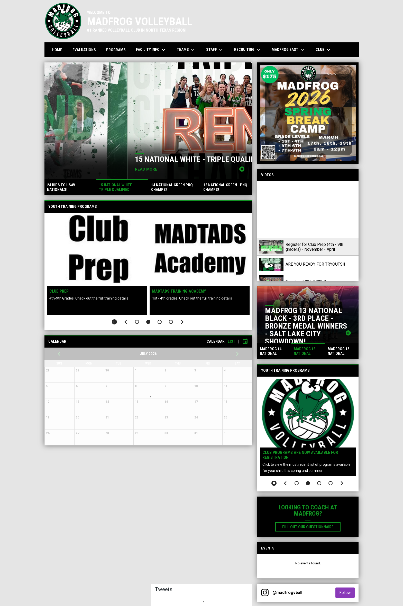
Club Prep (59, 291)
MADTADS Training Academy (179, 291)
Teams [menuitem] (186, 50)
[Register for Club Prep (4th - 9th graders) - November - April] (308, 209)
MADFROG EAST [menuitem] (288, 50)
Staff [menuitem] (215, 50)
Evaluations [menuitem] (84, 50)
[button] (137, 322)
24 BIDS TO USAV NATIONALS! (95, 159)
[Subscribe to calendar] (245, 341)
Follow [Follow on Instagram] (347, 592)
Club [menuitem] (324, 50)
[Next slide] (182, 322)
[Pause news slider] (242, 169)
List (231, 341)
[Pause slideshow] (114, 322)
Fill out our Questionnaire (311, 526)
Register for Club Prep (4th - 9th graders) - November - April (314, 247)
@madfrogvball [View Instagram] (287, 592)
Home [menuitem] (57, 50)
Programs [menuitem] (116, 50)
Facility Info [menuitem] (151, 50)
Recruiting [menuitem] (247, 50)
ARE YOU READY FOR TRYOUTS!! (315, 264)
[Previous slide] (125, 322)
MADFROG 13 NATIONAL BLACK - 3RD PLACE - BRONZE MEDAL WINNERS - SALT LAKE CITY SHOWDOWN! (306, 326)
